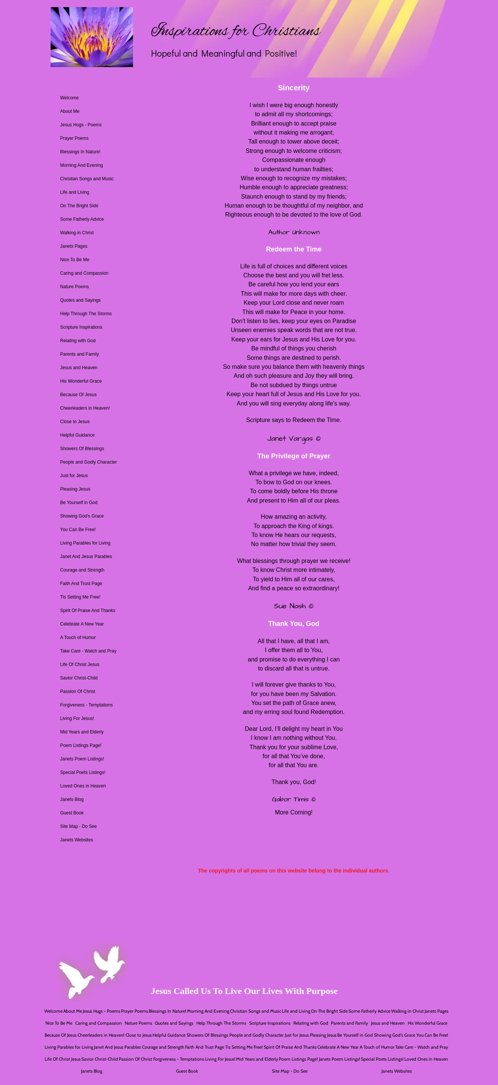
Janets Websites (76, 840)
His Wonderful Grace (81, 381)
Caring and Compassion (84, 273)
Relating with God (78, 340)
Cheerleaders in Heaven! (85, 408)
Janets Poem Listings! (82, 759)
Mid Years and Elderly (82, 732)
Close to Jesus (75, 421)
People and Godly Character (88, 462)
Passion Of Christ (77, 691)
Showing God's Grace (82, 516)
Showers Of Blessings (82, 448)
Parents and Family (79, 354)
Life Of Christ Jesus (80, 664)
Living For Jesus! (77, 718)
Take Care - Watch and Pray (88, 651)
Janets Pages (74, 246)
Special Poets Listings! (83, 772)
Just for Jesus (74, 475)
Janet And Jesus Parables (86, 556)
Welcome (69, 97)
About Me (69, 111)
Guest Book (72, 813)
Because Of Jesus (78, 394)
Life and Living (74, 192)
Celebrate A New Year (82, 624)
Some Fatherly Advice (82, 219)
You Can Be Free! (78, 529)
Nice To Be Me (75, 259)
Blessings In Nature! (80, 151)
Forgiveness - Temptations (86, 705)
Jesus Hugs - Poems (81, 124)
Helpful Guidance (77, 435)
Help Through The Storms (86, 313)
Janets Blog (72, 799)
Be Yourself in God (78, 502)
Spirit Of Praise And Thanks (87, 610)
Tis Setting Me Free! (80, 597)
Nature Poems (74, 286)
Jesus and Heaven (78, 367)
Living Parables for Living (85, 543)
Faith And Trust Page (81, 583)
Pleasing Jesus (75, 489)
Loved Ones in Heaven (83, 786)
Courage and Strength (82, 570)
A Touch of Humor (78, 637)
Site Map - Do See (78, 826)
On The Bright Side (79, 205)
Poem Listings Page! (81, 745)
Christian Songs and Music (87, 178)
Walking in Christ (77, 232)
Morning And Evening (81, 165)
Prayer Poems (74, 138)
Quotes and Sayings (80, 300)
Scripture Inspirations (81, 327)
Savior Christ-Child (79, 678)
